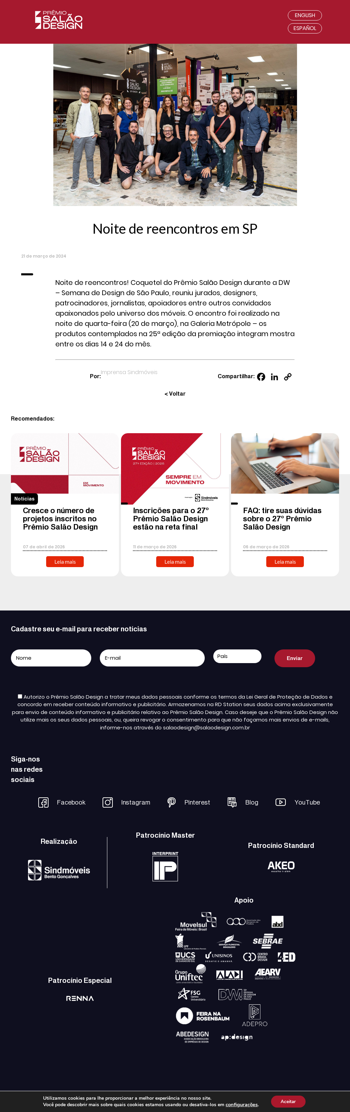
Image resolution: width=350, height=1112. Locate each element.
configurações (241, 1104)
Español (305, 28)
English (305, 15)
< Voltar (175, 393)
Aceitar (288, 1101)
